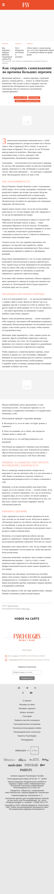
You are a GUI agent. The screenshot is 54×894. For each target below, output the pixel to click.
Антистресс (34, 97)
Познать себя (20, 97)
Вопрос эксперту (27, 712)
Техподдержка (27, 740)
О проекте (27, 701)
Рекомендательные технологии (27, 732)
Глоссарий (27, 716)
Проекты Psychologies (27, 736)
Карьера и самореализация (27, 101)
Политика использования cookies (27, 728)
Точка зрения (6, 61)
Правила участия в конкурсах (27, 720)
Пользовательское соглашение (27, 724)
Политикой (14, 660)
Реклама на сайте (27, 704)
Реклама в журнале (27, 708)
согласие (15, 656)
